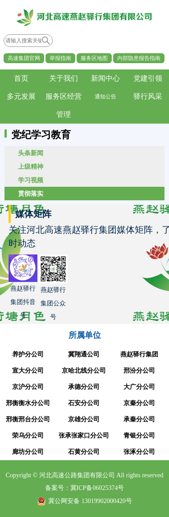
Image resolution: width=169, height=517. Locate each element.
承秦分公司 (139, 419)
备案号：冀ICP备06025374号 (84, 488)
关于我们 (63, 78)
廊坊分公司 (28, 451)
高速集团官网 (24, 58)
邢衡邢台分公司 (28, 419)
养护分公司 (28, 354)
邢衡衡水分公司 (28, 403)
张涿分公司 (139, 451)
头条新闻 (30, 153)
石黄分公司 (84, 451)
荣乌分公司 (28, 435)
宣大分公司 (28, 370)
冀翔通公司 (84, 354)
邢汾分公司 (139, 370)
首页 (21, 78)
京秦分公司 (139, 403)
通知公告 (105, 96)
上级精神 (30, 166)
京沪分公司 (28, 386)
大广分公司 (139, 386)
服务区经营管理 (64, 105)
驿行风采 (147, 96)
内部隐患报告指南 (138, 58)
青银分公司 (139, 435)
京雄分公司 (84, 419)
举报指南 (60, 58)
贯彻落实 (30, 193)
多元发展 (21, 96)
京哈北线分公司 (84, 370)
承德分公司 (84, 386)
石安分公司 (84, 403)
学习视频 (30, 180)
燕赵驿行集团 (139, 354)
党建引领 (147, 78)
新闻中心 (105, 78)
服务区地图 (94, 58)
